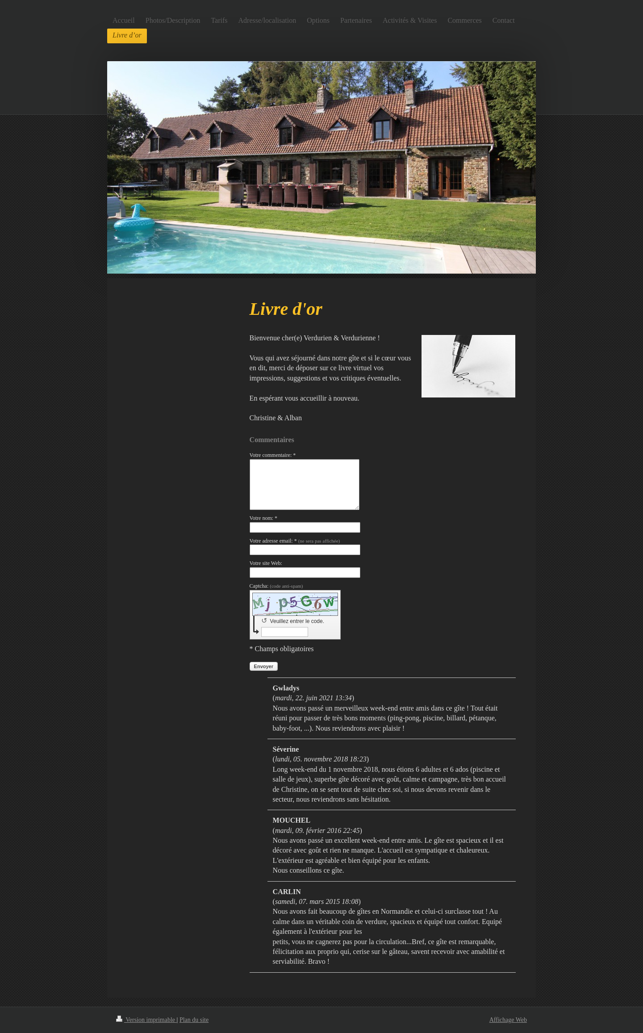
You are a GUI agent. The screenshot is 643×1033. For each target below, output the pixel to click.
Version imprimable (146, 1019)
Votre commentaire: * (273, 455)
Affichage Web (508, 1019)
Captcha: (276, 586)
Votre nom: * (263, 518)
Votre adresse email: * (295, 541)
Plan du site (194, 1019)
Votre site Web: (266, 563)
